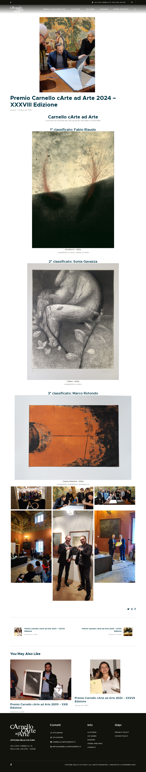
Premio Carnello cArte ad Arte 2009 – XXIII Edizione (39, 706)
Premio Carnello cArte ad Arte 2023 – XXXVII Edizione (105, 699)
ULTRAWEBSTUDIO (128, 765)
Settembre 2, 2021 (17, 712)
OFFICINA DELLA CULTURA (22, 740)
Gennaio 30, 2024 (81, 705)
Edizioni (13, 110)
